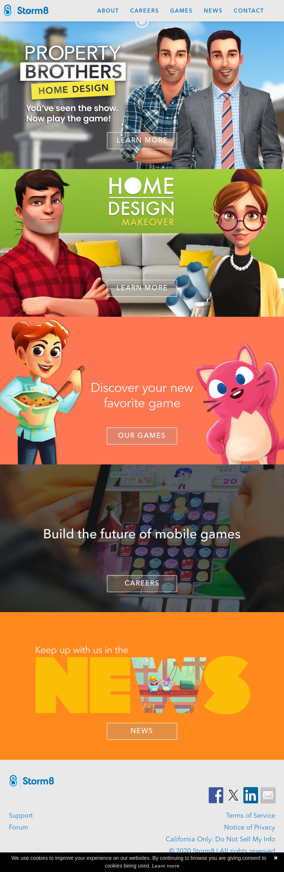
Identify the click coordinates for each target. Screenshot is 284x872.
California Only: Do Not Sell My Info (220, 839)
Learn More (142, 140)
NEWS (142, 731)
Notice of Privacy (249, 827)
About (108, 11)
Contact (249, 11)
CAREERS (142, 583)
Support (21, 816)
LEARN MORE (142, 288)
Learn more (165, 866)
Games (181, 11)
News (213, 11)
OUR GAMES (142, 436)
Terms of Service (250, 816)
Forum (18, 827)
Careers (144, 11)
